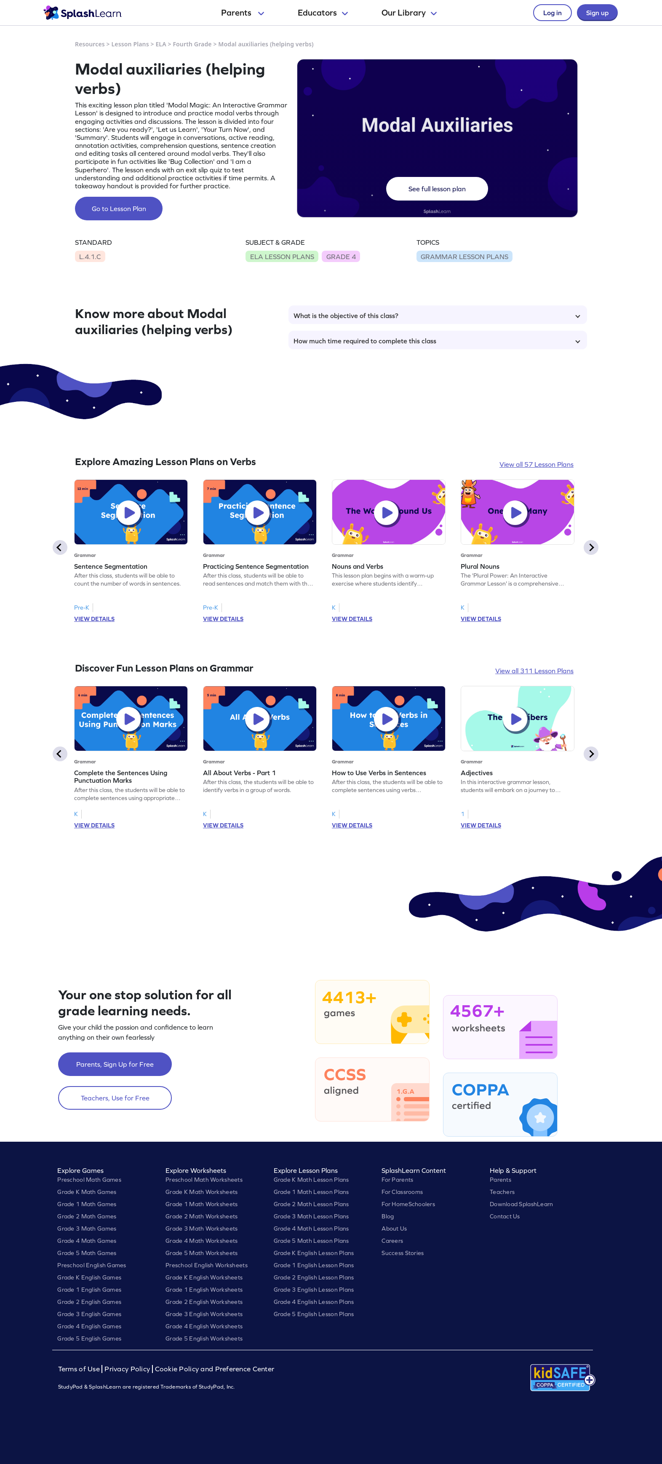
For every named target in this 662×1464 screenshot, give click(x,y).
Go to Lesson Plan (119, 208)
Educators (323, 12)
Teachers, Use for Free (115, 1098)
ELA (160, 44)
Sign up (597, 12)
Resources (90, 44)
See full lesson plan (437, 189)
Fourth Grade (192, 44)
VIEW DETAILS (94, 619)
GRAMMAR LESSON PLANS (464, 256)
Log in (552, 12)
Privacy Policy (127, 1369)
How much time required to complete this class (437, 341)
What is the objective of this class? (437, 315)
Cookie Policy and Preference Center (215, 1369)
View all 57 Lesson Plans (536, 464)
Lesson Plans (130, 44)
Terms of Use (80, 1369)
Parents (242, 12)
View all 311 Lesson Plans (534, 670)
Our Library (409, 12)
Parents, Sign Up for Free (115, 1064)
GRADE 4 (341, 256)
